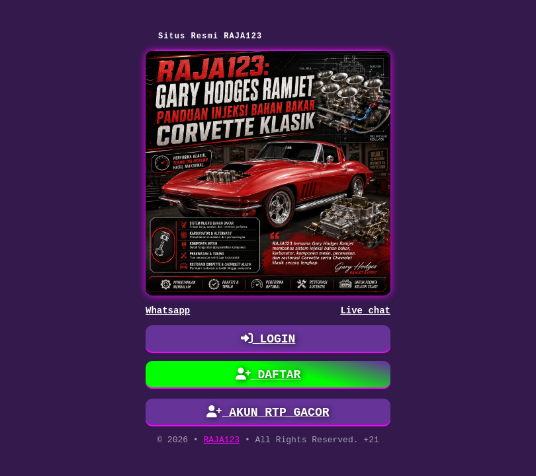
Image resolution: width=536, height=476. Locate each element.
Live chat (365, 311)
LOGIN (268, 341)
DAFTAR (268, 377)
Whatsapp (168, 311)
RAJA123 (221, 443)
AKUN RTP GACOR (268, 414)
